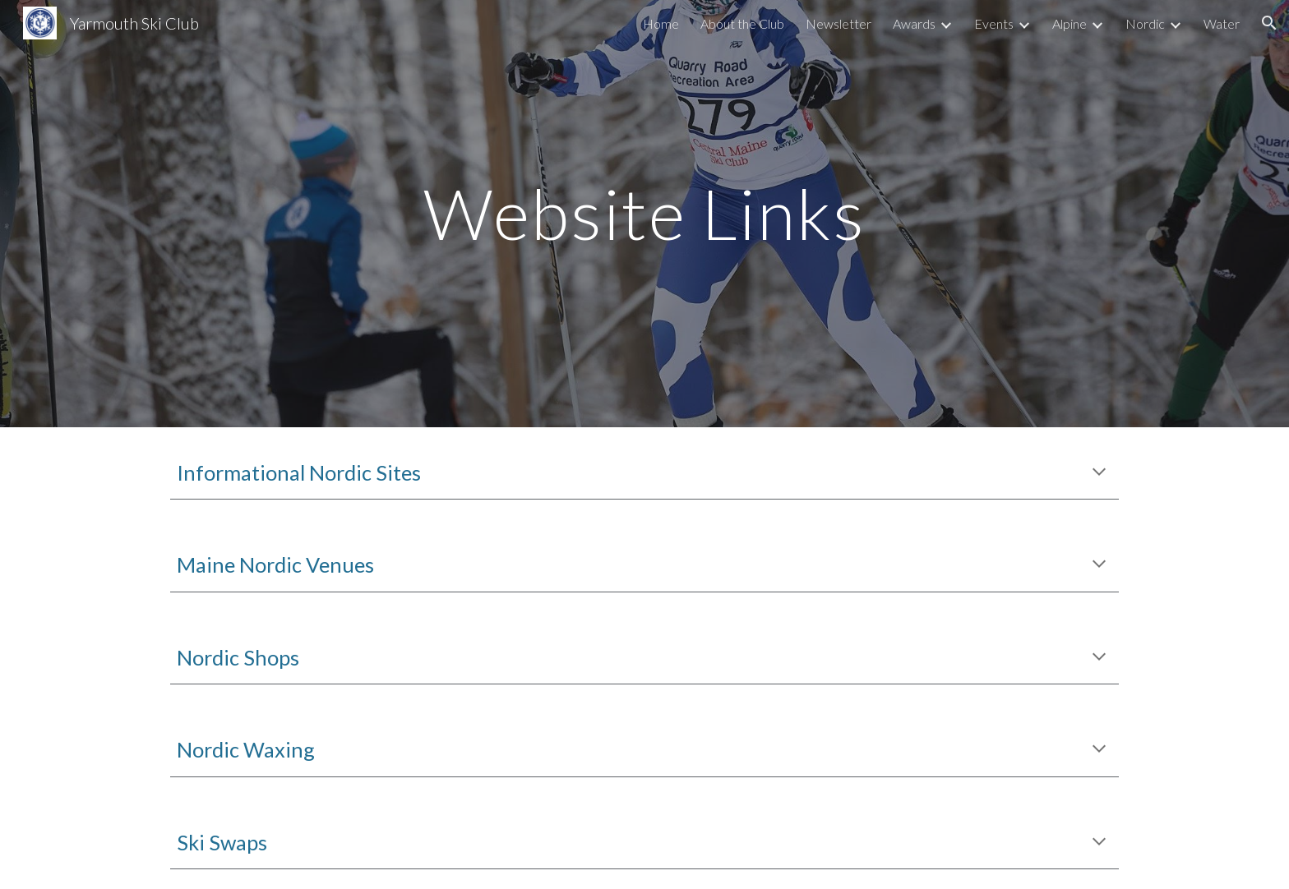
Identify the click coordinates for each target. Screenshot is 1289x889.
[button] (1269, 23)
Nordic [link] (1145, 23)
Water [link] (1222, 23)
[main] (644, 213)
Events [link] (994, 23)
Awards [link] (914, 23)
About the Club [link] (742, 23)
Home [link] (661, 23)
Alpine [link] (1069, 23)
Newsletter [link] (838, 23)
